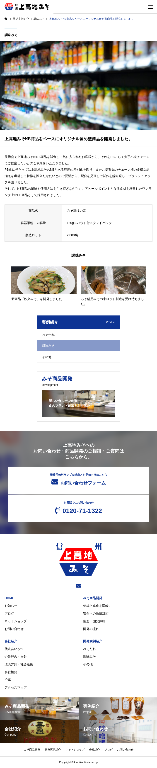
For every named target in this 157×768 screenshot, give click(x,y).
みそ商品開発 (92, 598)
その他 (46, 357)
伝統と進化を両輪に (97, 606)
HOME (9, 598)
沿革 (8, 680)
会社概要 (11, 672)
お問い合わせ (14, 629)
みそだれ (48, 335)
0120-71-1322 (78, 507)
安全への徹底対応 (96, 613)
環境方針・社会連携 (19, 664)
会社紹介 (11, 641)
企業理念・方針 (16, 656)
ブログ (9, 613)
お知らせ (11, 606)
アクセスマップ (16, 687)
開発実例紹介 (92, 641)
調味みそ (11, 35)
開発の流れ (91, 629)
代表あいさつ (14, 649)
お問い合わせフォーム (78, 479)
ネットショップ (16, 621)
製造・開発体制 (94, 621)
